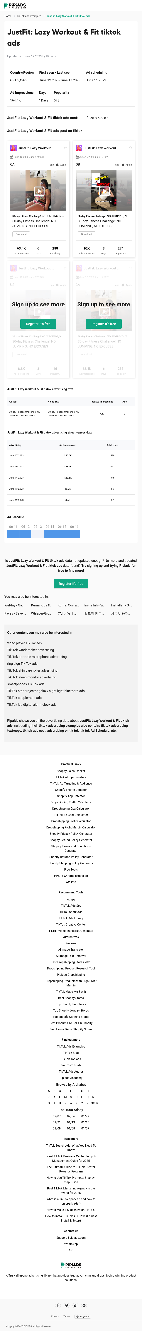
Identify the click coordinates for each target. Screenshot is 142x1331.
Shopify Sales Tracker (71, 771)
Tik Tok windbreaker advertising (30, 650)
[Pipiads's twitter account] (67, 1305)
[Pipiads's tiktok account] (75, 1305)
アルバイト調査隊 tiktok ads (71, 613)
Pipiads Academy (71, 1078)
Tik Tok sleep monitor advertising (31, 677)
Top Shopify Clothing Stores (71, 1017)
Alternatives (71, 937)
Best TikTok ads (70, 1065)
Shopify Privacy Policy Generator (71, 833)
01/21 (57, 1122)
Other (93, 1103)
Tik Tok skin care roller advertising (32, 670)
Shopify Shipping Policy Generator (71, 863)
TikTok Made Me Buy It (71, 991)
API (71, 1250)
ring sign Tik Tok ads (22, 664)
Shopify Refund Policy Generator (71, 840)
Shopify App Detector (71, 796)
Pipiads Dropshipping (71, 974)
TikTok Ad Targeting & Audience (71, 783)
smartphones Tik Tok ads (26, 684)
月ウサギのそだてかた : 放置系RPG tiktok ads (124, 613)
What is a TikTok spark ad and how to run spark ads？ (71, 1201)
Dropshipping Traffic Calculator (71, 802)
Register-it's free (38, 324)
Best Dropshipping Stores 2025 (71, 962)
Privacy (55, 1316)
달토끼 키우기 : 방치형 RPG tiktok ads (97, 613)
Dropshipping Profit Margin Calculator (71, 827)
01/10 (85, 1122)
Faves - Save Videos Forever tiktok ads (17, 613)
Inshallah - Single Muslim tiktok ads (97, 605)
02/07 (57, 1116)
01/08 (71, 1128)
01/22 (85, 1116)
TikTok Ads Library (71, 918)
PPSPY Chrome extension (71, 876)
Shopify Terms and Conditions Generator (71, 848)
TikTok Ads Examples (71, 1046)
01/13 (71, 1122)
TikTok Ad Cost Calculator (71, 815)
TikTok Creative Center (71, 924)
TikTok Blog (71, 1053)
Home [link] (8, 16)
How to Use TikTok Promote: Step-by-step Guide (71, 1180)
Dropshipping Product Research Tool (71, 968)
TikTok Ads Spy (71, 905)
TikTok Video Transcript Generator (71, 931)
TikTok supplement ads (24, 698)
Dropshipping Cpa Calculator (71, 808)
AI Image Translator (71, 949)
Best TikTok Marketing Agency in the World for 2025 (71, 1191)
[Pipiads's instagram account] (84, 1305)
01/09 (57, 1128)
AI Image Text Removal (71, 956)
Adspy (71, 899)
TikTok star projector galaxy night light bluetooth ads (46, 691)
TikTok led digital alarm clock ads (32, 704)
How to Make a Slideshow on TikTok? (71, 1210)
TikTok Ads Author (71, 1071)
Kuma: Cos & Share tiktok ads (44, 605)
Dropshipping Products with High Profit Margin (71, 983)
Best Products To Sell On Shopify (71, 1023)
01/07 (85, 1128)
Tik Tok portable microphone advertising (37, 657)
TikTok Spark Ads (71, 912)
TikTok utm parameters (71, 777)
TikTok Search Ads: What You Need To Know (71, 1148)
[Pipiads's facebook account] (58, 1305)
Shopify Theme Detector (71, 790)
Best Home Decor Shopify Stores (71, 1029)
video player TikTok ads (24, 643)
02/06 (71, 1116)
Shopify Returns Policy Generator (70, 857)
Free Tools (71, 869)
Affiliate (71, 882)
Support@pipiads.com (71, 1237)
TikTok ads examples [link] (29, 16)
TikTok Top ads (71, 1059)
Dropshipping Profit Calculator (71, 821)
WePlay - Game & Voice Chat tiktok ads (17, 605)
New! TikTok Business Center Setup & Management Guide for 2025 (71, 1159)
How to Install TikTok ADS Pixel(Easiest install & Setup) (71, 1218)
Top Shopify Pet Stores (71, 1004)
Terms (66, 1316)
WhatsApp (71, 1244)
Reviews (71, 943)
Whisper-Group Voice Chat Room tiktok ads (44, 613)
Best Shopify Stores (71, 998)
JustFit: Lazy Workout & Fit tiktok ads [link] (68, 16)
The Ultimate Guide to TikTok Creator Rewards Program (71, 1169)
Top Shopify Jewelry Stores (71, 1010)
